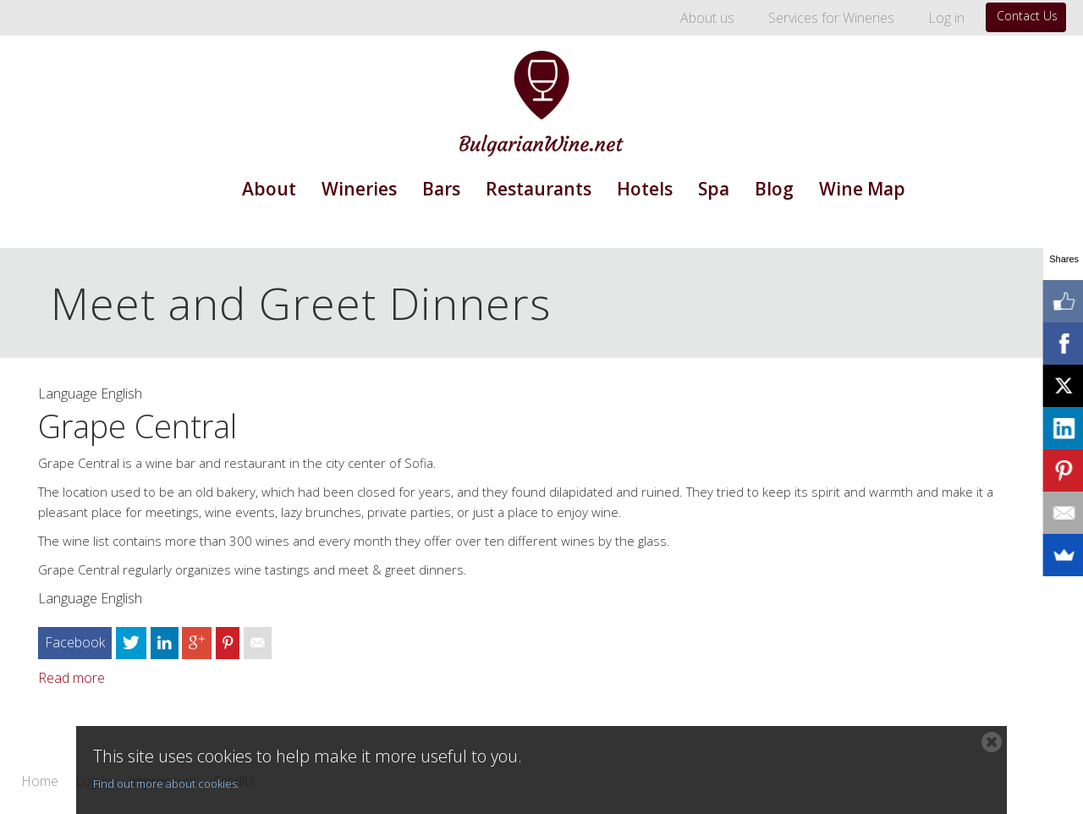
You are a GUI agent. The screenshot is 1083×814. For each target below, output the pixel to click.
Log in (946, 17)
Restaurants (538, 189)
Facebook (75, 642)
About (269, 189)
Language (67, 393)
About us (707, 17)
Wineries (359, 189)
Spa (713, 189)
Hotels (645, 189)
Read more (71, 677)
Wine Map (862, 189)
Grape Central (137, 426)
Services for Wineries (831, 17)
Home (39, 781)
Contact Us (1027, 16)
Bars (441, 189)
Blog (774, 189)
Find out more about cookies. (166, 783)
